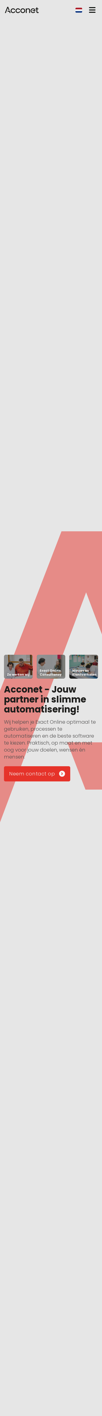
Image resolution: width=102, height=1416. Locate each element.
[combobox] (78, 10)
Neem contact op (37, 773)
